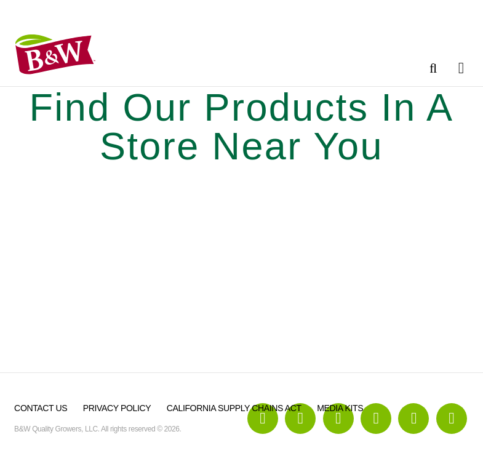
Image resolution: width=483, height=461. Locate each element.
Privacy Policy (117, 408)
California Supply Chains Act (234, 408)
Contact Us (40, 408)
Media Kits (340, 408)
